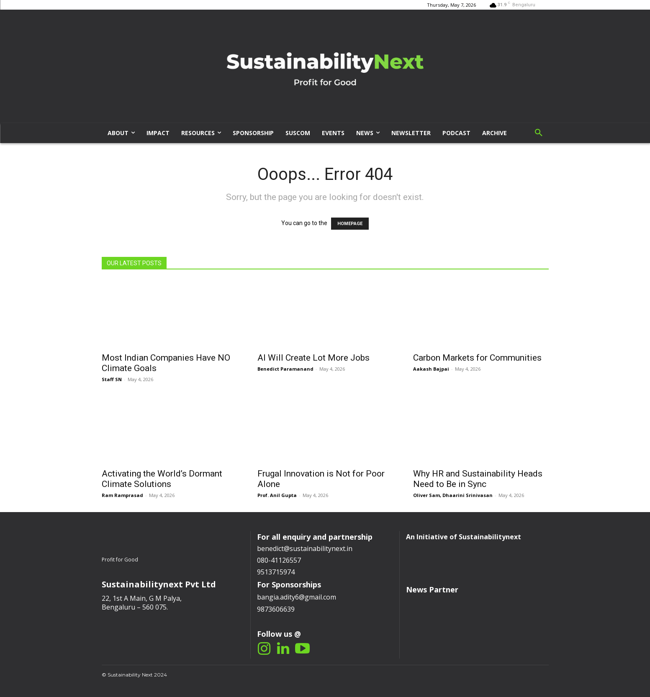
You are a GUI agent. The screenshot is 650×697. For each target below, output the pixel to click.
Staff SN (112, 379)
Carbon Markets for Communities (477, 358)
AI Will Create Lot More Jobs (313, 358)
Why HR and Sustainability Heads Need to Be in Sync (477, 479)
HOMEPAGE (349, 223)
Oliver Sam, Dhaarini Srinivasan (453, 495)
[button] (539, 133)
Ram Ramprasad (122, 495)
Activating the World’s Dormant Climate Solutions (162, 479)
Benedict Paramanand (285, 369)
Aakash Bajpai (431, 369)
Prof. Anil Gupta (277, 495)
